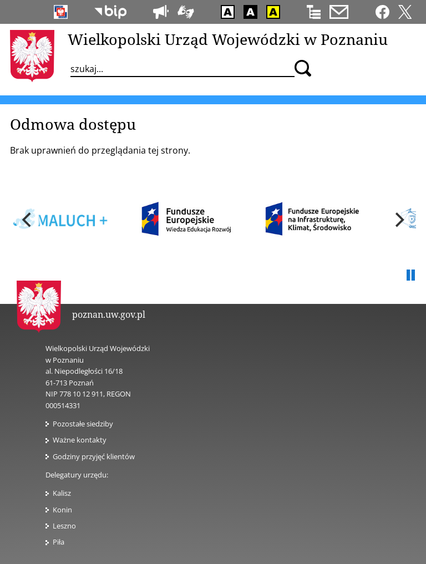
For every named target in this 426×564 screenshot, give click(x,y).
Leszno (64, 526)
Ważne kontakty (79, 440)
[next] (398, 220)
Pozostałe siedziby (83, 424)
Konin (62, 510)
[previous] (28, 220)
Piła (58, 542)
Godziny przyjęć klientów (94, 456)
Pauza (410, 276)
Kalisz (62, 493)
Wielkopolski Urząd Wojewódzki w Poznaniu (228, 39)
